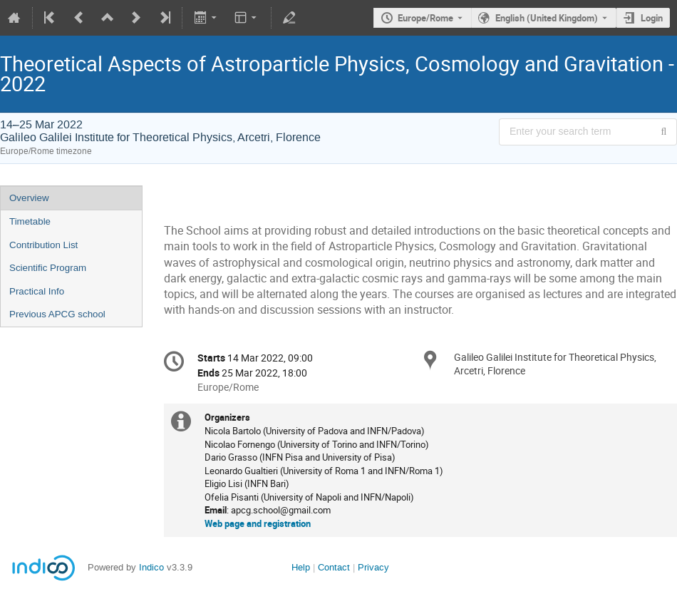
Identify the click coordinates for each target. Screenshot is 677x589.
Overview (29, 198)
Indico (151, 567)
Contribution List (43, 245)
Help (300, 567)
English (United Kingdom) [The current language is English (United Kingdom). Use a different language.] (546, 17)
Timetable (30, 221)
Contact (334, 567)
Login (652, 17)
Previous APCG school (57, 314)
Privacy (373, 567)
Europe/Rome (425, 17)
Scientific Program (47, 267)
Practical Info (36, 291)
